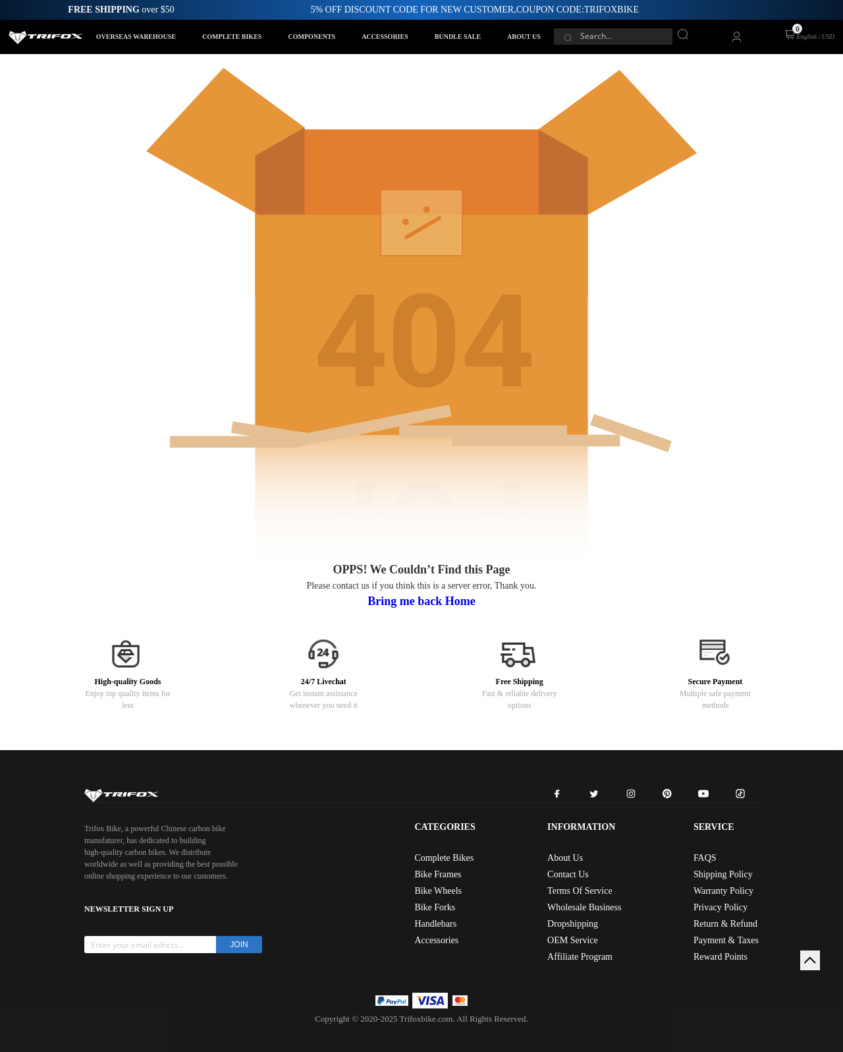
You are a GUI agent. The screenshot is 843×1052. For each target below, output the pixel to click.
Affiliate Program (579, 957)
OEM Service (572, 940)
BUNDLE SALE (458, 36)
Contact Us (568, 874)
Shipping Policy (723, 874)
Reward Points (720, 957)
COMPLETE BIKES (231, 36)
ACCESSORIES (385, 36)
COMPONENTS (311, 36)
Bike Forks (434, 907)
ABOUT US (524, 36)
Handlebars (435, 924)
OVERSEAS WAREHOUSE (136, 36)
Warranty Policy (723, 891)
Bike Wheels (438, 891)
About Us (565, 858)
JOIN (239, 944)
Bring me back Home (421, 601)
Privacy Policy (720, 907)
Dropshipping (572, 924)
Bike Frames (437, 874)
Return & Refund (725, 924)
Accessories (436, 940)
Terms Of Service (579, 891)
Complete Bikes (444, 858)
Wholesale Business (584, 907)
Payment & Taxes (726, 940)
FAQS (705, 858)
